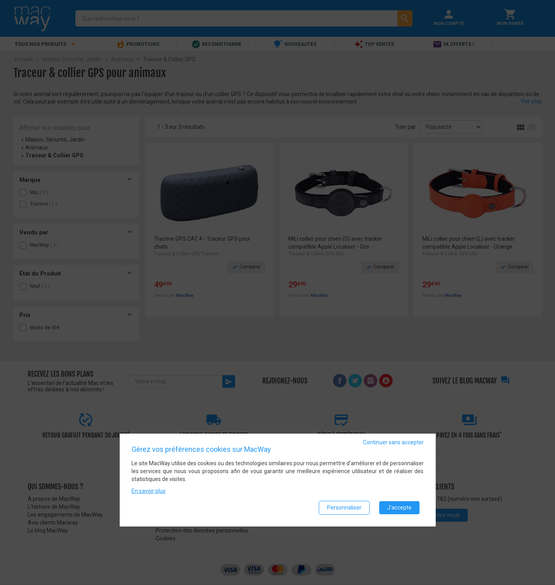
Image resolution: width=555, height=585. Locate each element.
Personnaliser (344, 507)
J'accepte (399, 507)
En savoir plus (149, 491)
